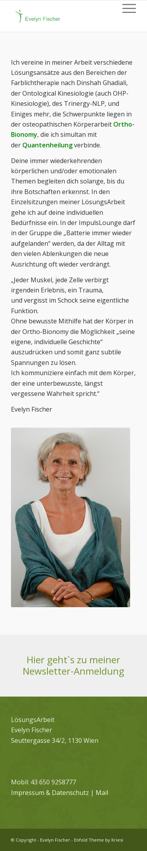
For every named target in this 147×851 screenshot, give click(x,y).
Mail (102, 792)
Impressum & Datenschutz (50, 792)
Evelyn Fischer (55, 840)
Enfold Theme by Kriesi (98, 840)
